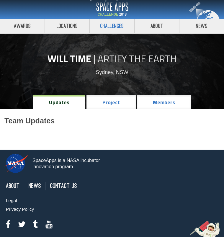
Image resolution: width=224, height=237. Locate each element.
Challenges (112, 26)
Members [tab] (164, 102)
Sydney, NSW (112, 72)
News (201, 26)
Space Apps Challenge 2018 (112, 9)
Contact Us (63, 186)
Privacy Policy (20, 209)
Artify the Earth (137, 58)
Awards (22, 26)
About (157, 26)
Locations (67, 26)
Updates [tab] (59, 102)
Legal (11, 200)
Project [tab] (111, 102)
